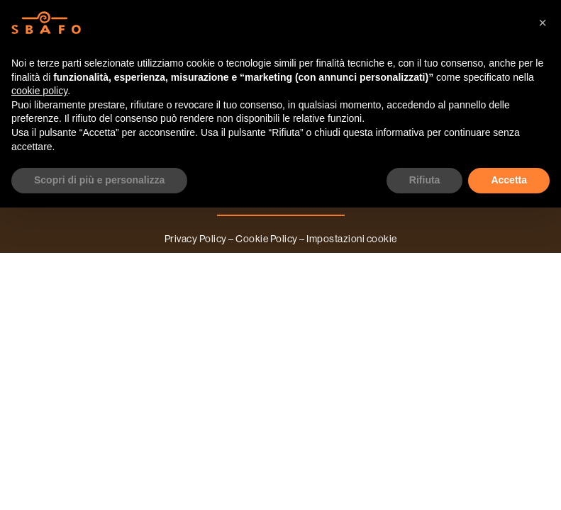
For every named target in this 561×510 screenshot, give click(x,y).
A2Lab (297, 256)
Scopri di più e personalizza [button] (99, 180)
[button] (542, 22)
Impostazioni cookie (351, 238)
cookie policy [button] (39, 90)
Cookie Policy (266, 238)
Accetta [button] (509, 180)
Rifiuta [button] (424, 180)
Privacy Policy (196, 238)
